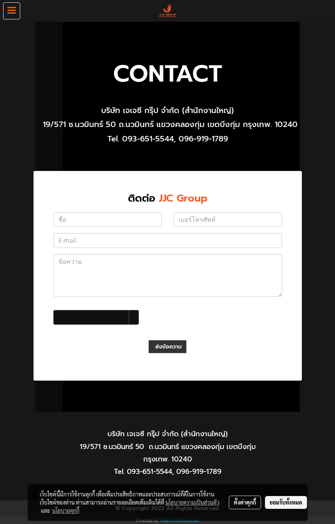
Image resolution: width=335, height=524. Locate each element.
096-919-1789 (203, 138)
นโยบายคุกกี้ (65, 510)
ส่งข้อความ (167, 347)
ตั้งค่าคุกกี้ (245, 502)
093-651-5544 (148, 138)
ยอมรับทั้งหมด (286, 502)
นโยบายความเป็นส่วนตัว (192, 502)
